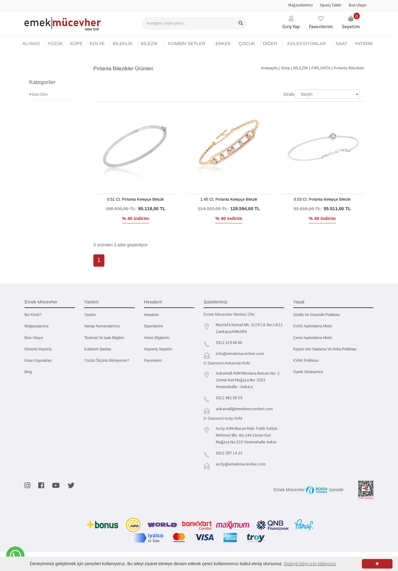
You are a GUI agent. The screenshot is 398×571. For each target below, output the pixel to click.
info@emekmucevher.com (240, 353)
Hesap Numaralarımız (102, 326)
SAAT (341, 43)
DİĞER (270, 43)
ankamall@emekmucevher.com (244, 408)
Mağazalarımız (300, 5)
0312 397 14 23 (229, 453)
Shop (285, 68)
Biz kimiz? (33, 315)
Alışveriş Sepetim (158, 349)
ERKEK (223, 43)
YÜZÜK (55, 43)
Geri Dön (38, 85)
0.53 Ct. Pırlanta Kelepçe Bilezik (322, 199)
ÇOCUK (246, 43)
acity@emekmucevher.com (241, 464)
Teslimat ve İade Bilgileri (104, 338)
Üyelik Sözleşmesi (308, 372)
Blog (28, 372)
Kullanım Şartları (97, 349)
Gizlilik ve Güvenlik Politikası (316, 315)
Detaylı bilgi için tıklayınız (310, 563)
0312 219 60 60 (229, 342)
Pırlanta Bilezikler (349, 68)
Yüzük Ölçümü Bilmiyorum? (106, 360)
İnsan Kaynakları (38, 360)
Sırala (289, 94)
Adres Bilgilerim (156, 338)
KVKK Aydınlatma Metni (312, 326)
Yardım (90, 315)
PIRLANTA (320, 68)
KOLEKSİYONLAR (306, 43)
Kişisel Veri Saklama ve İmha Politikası (325, 349)
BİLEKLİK (123, 43)
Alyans (31, 43)
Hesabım (151, 315)
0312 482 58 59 (229, 397)
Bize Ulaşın (357, 5)
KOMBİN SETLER (186, 43)
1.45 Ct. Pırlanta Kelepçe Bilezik (229, 199)
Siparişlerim (153, 326)
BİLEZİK (149, 43)
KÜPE (76, 43)
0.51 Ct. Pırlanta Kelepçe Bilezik (135, 199)
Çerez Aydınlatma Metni (312, 338)
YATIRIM (364, 43)
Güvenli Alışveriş (38, 349)
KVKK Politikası (306, 360)
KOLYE (97, 43)
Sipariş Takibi (330, 5)
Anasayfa (269, 68)
